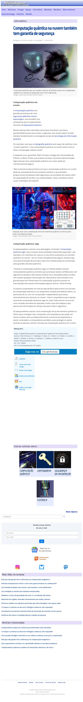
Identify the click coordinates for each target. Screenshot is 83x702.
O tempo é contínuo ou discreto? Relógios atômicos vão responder (27, 607)
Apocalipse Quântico (33, 125)
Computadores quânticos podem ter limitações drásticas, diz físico (27, 647)
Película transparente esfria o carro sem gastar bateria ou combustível (29, 583)
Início (4, 9)
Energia (21, 9)
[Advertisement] (61, 113)
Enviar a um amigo (25, 370)
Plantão (29, 14)
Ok (42, 541)
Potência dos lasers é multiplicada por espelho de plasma (23, 615)
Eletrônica (12, 9)
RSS (20, 382)
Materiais (48, 9)
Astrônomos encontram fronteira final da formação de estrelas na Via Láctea (31, 611)
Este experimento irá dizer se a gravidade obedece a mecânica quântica (29, 643)
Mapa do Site (62, 682)
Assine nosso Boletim (26, 376)
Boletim (31, 682)
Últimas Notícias (22, 682)
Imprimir (22, 359)
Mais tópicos (71, 512)
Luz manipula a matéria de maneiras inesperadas (20, 591)
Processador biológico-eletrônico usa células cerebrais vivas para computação (31, 635)
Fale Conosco (39, 682)
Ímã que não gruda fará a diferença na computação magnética (25, 579)
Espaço (28, 9)
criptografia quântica (43, 144)
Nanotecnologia (8, 14)
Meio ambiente (69, 9)
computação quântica (24, 110)
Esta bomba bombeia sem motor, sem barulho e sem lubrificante (26, 587)
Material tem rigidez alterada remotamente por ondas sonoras (25, 599)
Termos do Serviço (50, 682)
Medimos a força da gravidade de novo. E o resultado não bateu (26, 595)
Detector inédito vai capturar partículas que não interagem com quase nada (31, 603)
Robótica (20, 14)
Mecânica (57, 9)
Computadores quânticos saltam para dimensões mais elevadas (26, 627)
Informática (37, 9)
